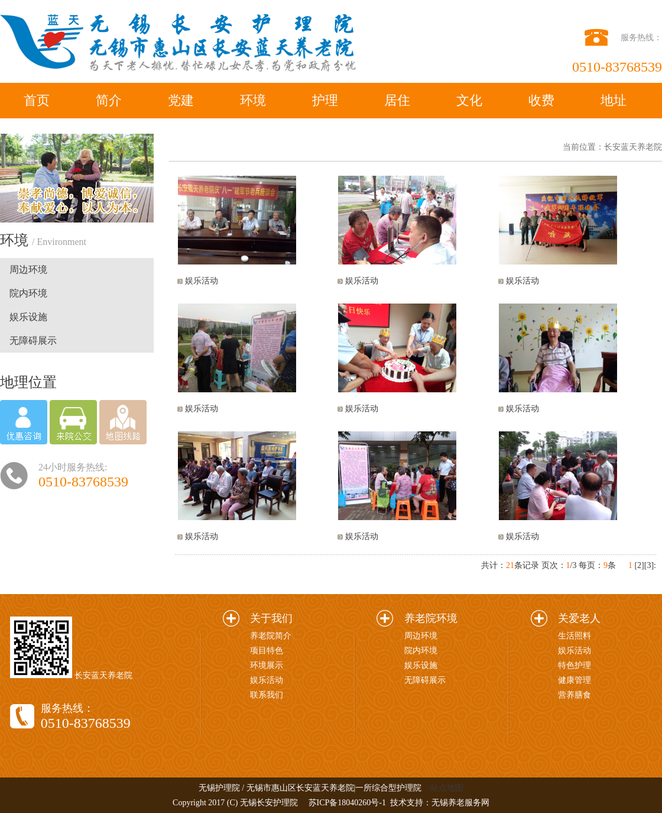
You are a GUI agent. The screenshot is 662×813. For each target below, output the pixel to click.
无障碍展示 (33, 340)
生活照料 (574, 635)
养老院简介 (270, 635)
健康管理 (574, 680)
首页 (37, 100)
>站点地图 (444, 787)
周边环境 (28, 269)
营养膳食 (574, 695)
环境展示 (266, 665)
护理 (325, 100)
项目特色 (266, 650)
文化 (469, 100)
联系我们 (266, 695)
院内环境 (28, 293)
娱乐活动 (201, 280)
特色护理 (574, 665)
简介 (109, 100)
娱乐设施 (28, 317)
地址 (614, 100)
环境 (253, 100)
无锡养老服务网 (460, 802)
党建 (181, 100)
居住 (397, 100)
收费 (541, 100)
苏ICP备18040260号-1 (347, 802)
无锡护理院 (219, 787)
